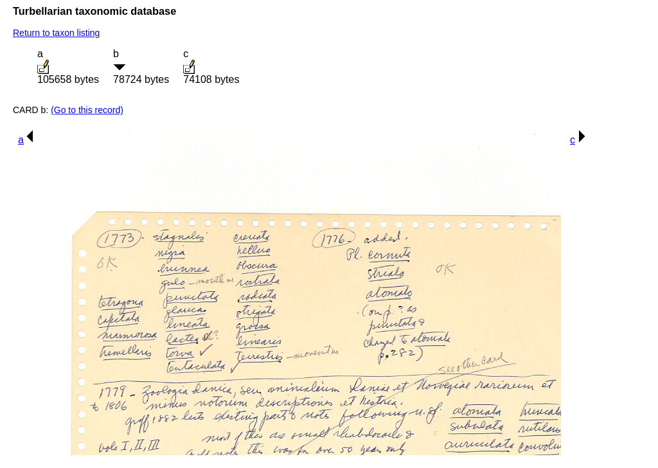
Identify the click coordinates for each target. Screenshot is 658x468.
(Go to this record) (87, 110)
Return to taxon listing (56, 33)
